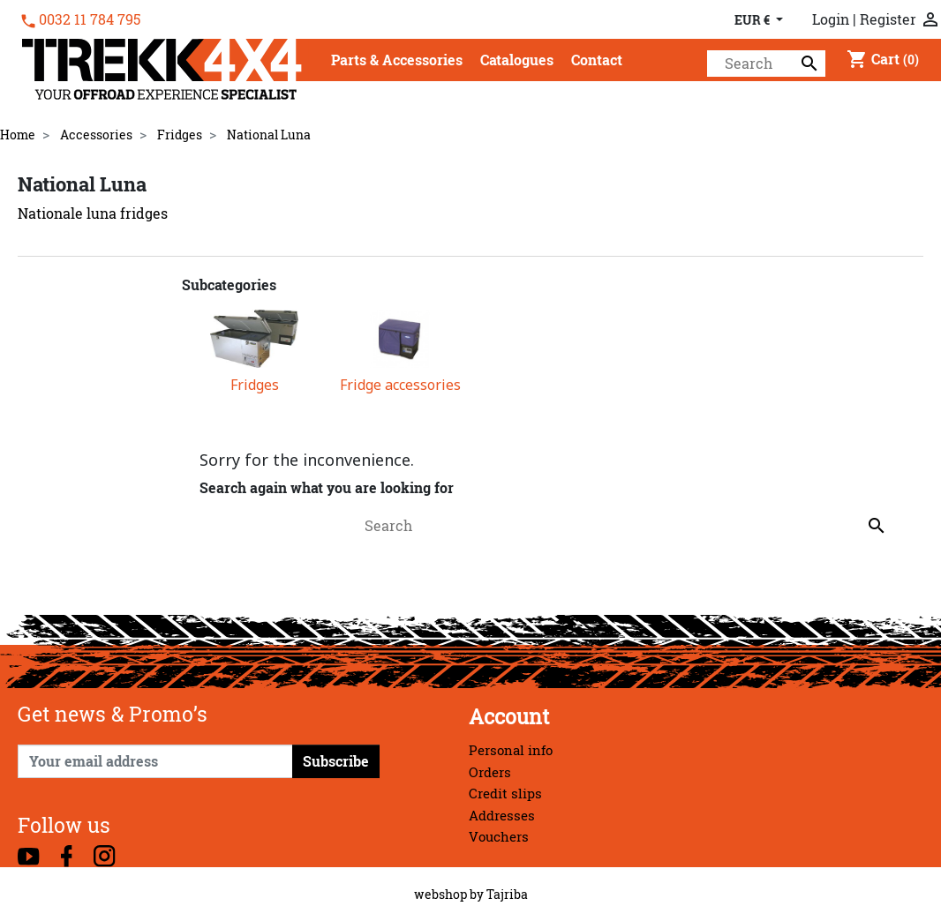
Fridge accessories (400, 385)
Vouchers (499, 836)
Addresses (502, 815)
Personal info (511, 750)
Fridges (254, 385)
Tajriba (507, 894)
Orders (490, 772)
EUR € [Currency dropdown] (753, 19)
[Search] (766, 63)
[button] (396, 61)
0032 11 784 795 (89, 19)
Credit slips (505, 793)
